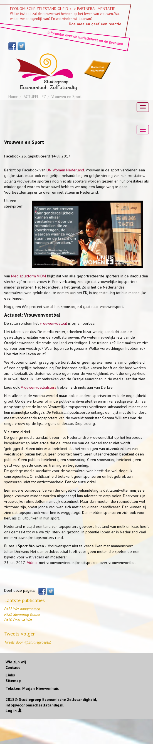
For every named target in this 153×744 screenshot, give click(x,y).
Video (32, 562)
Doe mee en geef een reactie (95, 23)
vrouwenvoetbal (53, 323)
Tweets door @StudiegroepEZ (27, 642)
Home (13, 96)
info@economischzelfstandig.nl (34, 705)
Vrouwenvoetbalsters (38, 387)
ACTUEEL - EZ (35, 96)
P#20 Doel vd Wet (18, 619)
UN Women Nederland (65, 170)
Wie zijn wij (16, 661)
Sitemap (13, 680)
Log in (14, 710)
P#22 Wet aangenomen (22, 608)
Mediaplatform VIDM (28, 276)
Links (10, 675)
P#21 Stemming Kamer (22, 614)
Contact (13, 667)
